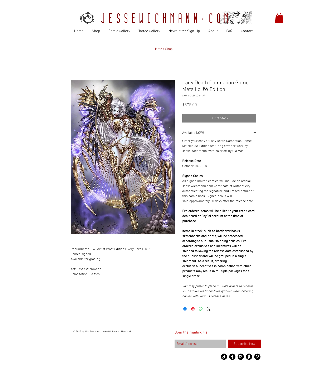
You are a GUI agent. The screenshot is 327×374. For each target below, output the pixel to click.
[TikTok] (224, 357)
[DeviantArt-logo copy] (249, 357)
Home (158, 49)
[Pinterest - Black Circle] (257, 357)
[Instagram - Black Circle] (241, 357)
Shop (169, 49)
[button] (279, 18)
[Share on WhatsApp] (200, 308)
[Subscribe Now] (244, 344)
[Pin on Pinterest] (192, 308)
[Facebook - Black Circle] (232, 357)
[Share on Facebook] (184, 308)
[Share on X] (208, 308)
